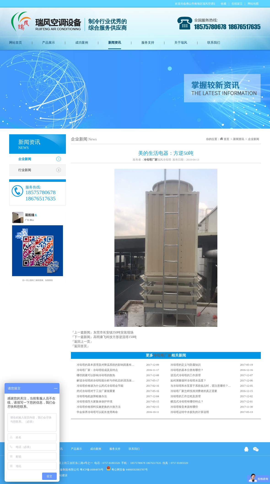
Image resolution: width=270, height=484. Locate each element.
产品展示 (48, 42)
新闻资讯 (114, 42)
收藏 (223, 3)
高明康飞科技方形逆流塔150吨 (115, 337)
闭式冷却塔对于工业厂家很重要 (96, 391)
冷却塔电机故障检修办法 (92, 396)
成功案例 (81, 42)
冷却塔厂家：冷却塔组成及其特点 (97, 370)
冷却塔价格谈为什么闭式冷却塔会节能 (100, 385)
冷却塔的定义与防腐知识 (185, 364)
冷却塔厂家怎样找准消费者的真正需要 (193, 391)
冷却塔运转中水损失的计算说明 (189, 412)
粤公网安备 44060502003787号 (127, 468)
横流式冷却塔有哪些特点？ (186, 401)
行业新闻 (24, 170)
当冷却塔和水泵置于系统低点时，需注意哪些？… (200, 385)
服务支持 (147, 42)
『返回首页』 (80, 346)
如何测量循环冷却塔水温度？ (188, 380)
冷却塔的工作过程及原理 (185, 396)
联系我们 (213, 42)
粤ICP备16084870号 (91, 469)
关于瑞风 (180, 42)
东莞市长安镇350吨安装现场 (113, 332)
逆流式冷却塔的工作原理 (185, 375)
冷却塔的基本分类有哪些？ (186, 370)
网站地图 (253, 3)
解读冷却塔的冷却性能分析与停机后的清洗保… (105, 380)
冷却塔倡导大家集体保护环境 (94, 401)
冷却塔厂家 (162, 355)
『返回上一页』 (82, 341)
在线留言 (237, 3)
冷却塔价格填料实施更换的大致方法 (99, 406)
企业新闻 (24, 159)
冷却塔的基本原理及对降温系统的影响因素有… (105, 364)
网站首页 (15, 42)
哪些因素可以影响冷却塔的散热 (96, 375)
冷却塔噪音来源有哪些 (184, 406)
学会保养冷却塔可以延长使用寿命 (97, 412)
